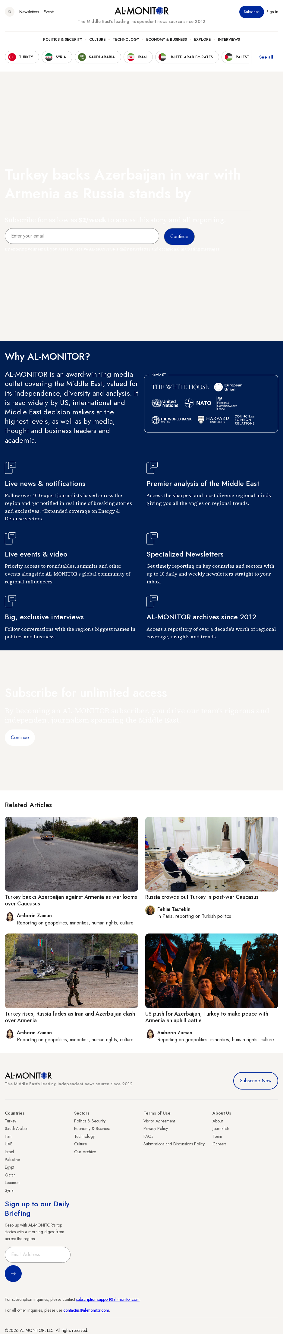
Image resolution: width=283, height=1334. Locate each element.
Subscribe (251, 11)
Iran (8, 1136)
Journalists (220, 1128)
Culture (97, 39)
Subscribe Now (256, 1080)
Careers (219, 1144)
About (217, 1121)
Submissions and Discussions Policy (174, 1144)
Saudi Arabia (16, 1128)
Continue (20, 737)
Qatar (10, 1175)
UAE (8, 1144)
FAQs (148, 1136)
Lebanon (12, 1182)
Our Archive (85, 1152)
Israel (9, 1152)
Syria (9, 1190)
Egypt (9, 1167)
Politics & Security (62, 39)
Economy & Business (166, 39)
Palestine (12, 1160)
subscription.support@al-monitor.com (108, 1299)
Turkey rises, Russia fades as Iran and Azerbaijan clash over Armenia (70, 1017)
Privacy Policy (155, 1128)
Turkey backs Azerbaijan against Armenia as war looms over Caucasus (71, 900)
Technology (126, 39)
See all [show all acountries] (266, 57)
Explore (202, 39)
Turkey (10, 1121)
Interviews (229, 39)
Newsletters (29, 12)
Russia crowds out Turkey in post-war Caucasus (202, 897)
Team (217, 1136)
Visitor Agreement (159, 1121)
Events (49, 12)
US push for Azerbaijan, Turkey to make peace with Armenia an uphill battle (206, 1017)
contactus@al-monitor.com (86, 1310)
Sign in (272, 11)
